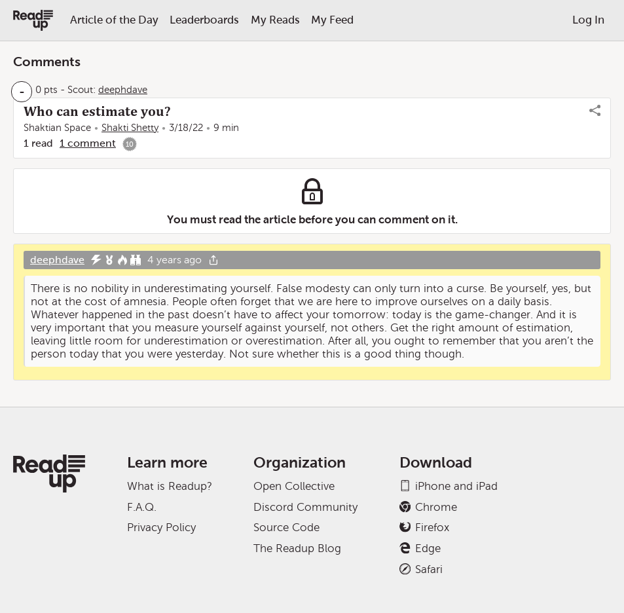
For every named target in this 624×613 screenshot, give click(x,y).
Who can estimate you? (97, 111)
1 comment (88, 143)
